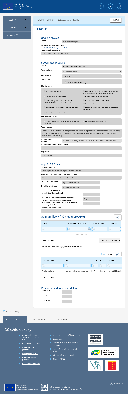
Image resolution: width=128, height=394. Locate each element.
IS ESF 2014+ (51, 20)
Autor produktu (46, 70)
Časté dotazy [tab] (38, 320)
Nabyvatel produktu (48, 167)
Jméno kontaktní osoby (49, 181)
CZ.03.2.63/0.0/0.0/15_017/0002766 (54, 48)
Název (43, 40)
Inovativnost (45, 291)
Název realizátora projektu (50, 50)
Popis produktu (46, 127)
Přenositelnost (46, 300)
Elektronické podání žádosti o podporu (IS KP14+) (30, 337)
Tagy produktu (46, 152)
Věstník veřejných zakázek (63, 355)
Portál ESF (40, 20)
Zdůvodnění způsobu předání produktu (55, 144)
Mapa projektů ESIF (30, 354)
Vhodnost (44, 295)
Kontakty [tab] (62, 320)
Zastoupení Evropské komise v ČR (66, 335)
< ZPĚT (115, 20)
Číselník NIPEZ (59, 359)
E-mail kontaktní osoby (49, 186)
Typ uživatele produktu (49, 116)
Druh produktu (46, 80)
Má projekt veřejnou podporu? (52, 193)
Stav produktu (46, 75)
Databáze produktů (64, 20)
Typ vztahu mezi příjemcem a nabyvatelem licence (59, 174)
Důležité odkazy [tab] (14, 320)
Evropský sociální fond (31, 364)
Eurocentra (57, 339)
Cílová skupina (46, 86)
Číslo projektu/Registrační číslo (52, 45)
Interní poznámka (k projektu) (52, 207)
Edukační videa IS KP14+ (32, 344)
